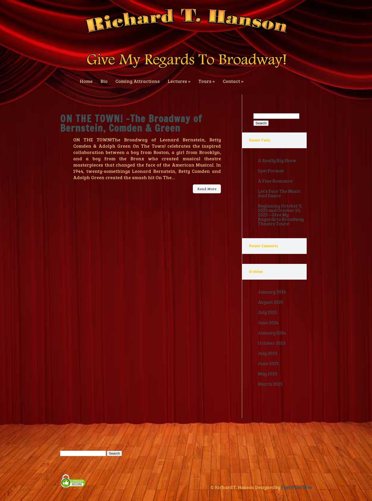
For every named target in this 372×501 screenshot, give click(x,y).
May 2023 (267, 374)
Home (86, 80)
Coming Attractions (137, 80)
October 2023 (271, 343)
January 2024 (272, 333)
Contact (233, 80)
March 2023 (270, 384)
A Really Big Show (277, 160)
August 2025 (270, 302)
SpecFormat (271, 171)
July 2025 (267, 312)
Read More (206, 188)
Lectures (179, 80)
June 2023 (268, 363)
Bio (104, 80)
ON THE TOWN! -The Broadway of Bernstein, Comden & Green (131, 123)
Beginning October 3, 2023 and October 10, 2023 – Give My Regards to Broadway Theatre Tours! (281, 215)
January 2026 (272, 292)
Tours (206, 80)
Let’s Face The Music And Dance (279, 193)
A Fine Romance (275, 181)
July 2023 (267, 353)
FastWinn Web (296, 487)
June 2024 (268, 322)
